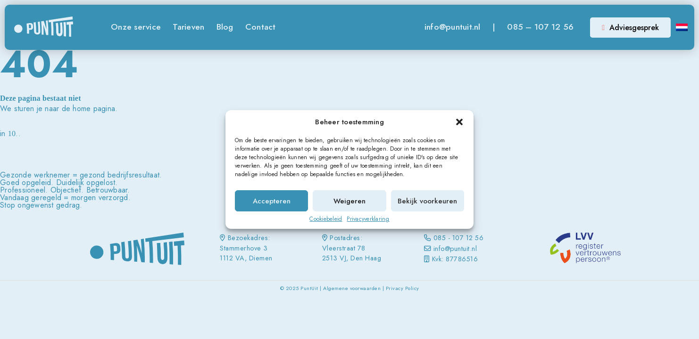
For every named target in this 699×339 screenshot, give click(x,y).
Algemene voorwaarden (352, 288)
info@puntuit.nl (452, 27)
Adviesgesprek (630, 27)
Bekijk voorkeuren (427, 201)
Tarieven (188, 27)
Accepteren (272, 201)
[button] (459, 122)
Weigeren (349, 201)
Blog (224, 27)
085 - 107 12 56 (458, 237)
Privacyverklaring (368, 219)
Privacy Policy (402, 288)
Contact (260, 27)
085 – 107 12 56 (540, 27)
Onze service (136, 27)
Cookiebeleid (325, 219)
